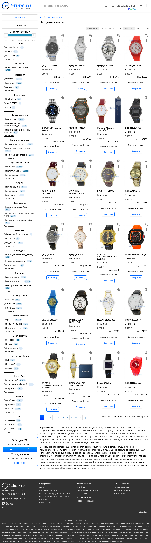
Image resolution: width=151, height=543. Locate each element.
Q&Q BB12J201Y (77, 66)
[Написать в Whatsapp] (8, 503)
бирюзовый (13, 348)
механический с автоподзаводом (15, 124)
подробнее (19, 463)
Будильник (13, 243)
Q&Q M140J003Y (77, 128)
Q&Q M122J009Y (133, 383)
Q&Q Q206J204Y (105, 66)
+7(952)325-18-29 (13, 494)
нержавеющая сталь (18, 144)
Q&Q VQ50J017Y (133, 66)
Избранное (119, 493)
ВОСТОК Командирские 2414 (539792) (107, 256)
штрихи (12, 409)
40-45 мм (13, 308)
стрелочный (15, 380)
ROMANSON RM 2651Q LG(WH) (77, 384)
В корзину (52, 89)
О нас (42, 487)
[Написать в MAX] (4, 503)
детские (11, 87)
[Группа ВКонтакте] (11, 449)
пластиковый (15, 175)
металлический (16, 171)
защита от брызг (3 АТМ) (17, 208)
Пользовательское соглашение (54, 496)
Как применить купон (87, 490)
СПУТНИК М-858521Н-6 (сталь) (79, 192)
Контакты (43, 499)
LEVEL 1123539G (105, 191)
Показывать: (129, 28)
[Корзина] (141, 6)
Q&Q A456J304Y (133, 320)
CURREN (12, 56)
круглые (13, 320)
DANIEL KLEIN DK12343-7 (49, 192)
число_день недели (18, 261)
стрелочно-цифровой (19, 384)
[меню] (146, 6)
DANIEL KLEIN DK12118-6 (76, 321)
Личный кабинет (122, 487)
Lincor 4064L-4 (104, 383)
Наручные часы (54, 17)
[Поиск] (72, 6)
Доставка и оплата (48, 490)
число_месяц (14, 265)
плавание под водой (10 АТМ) (19, 221)
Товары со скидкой (86, 501)
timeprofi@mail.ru (13, 498)
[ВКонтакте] (4, 507)
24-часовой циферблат (18, 234)
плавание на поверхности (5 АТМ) (19, 214)
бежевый (12, 340)
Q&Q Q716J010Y (133, 191)
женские (13, 83)
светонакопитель (17, 281)
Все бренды (82, 487)
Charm (11, 51)
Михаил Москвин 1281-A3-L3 (106, 129)
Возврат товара (46, 502)
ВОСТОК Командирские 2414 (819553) (52, 385)
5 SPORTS (12, 99)
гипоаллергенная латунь (17, 149)
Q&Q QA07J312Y (50, 254)
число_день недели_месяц (18, 255)
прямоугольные (16, 324)
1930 (9, 107)
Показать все (10, 59)
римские (12, 404)
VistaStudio (144, 512)
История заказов (122, 490)
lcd (9, 360)
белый (11, 344)
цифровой (13, 388)
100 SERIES (12, 103)
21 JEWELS (13, 429)
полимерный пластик (19, 155)
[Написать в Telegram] (12, 503)
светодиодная (15, 277)
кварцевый (14, 119)
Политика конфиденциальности (54, 493)
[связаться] (124, 6)
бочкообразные (16, 328)
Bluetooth (12, 238)
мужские (13, 79)
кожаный (13, 167)
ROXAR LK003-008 (106, 320)
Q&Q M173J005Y (133, 128)
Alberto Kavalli (14, 47)
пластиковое (14, 191)
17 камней (13, 424)
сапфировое (14, 195)
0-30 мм (12, 299)
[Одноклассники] (28, 449)
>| (85, 417)
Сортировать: (92, 28)
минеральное (15, 187)
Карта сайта (82, 493)
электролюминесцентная (17, 286)
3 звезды (12, 420)
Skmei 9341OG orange (135, 254)
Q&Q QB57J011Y (77, 254)
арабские (13, 400)
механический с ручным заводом (17, 131)
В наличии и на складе (16, 68)
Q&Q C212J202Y (49, 66)
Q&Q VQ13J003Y (50, 320)
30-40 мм (13, 304)
